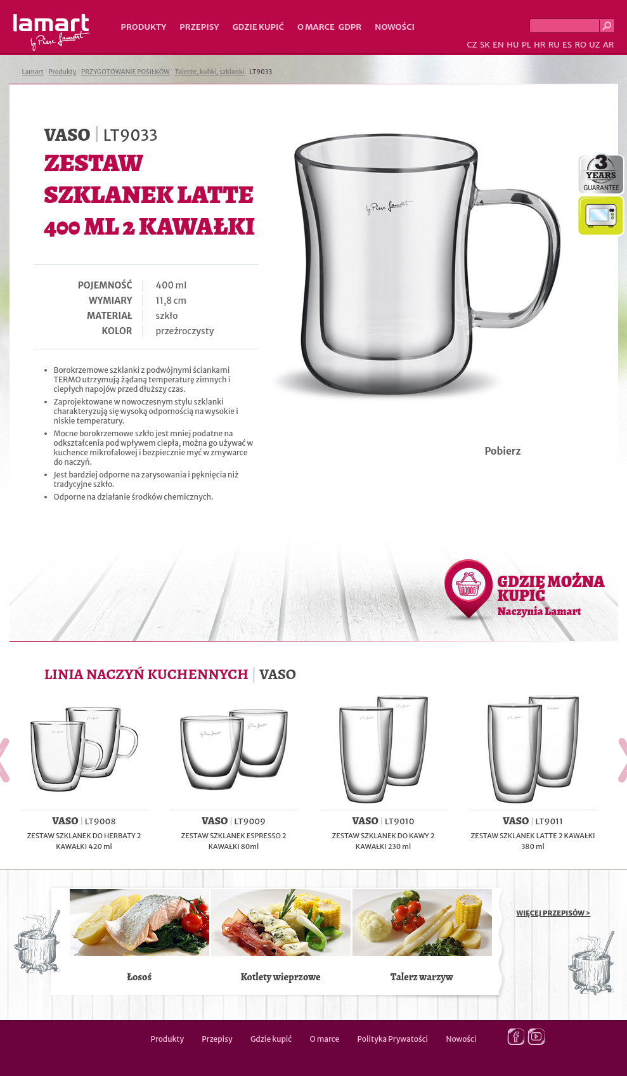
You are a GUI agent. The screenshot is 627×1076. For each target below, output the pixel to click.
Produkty (144, 27)
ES (567, 44)
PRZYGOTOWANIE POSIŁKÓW (125, 72)
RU (554, 44)
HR (539, 44)
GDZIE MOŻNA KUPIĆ (551, 595)
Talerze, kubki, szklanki (210, 72)
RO (580, 44)
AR (608, 44)
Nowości (395, 27)
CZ (472, 44)
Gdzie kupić (258, 27)
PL (526, 44)
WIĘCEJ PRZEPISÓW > (554, 913)
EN (498, 44)
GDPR (350, 27)
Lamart (52, 32)
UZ (594, 44)
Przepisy (199, 27)
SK (485, 44)
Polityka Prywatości (393, 1039)
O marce (316, 27)
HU (513, 44)
